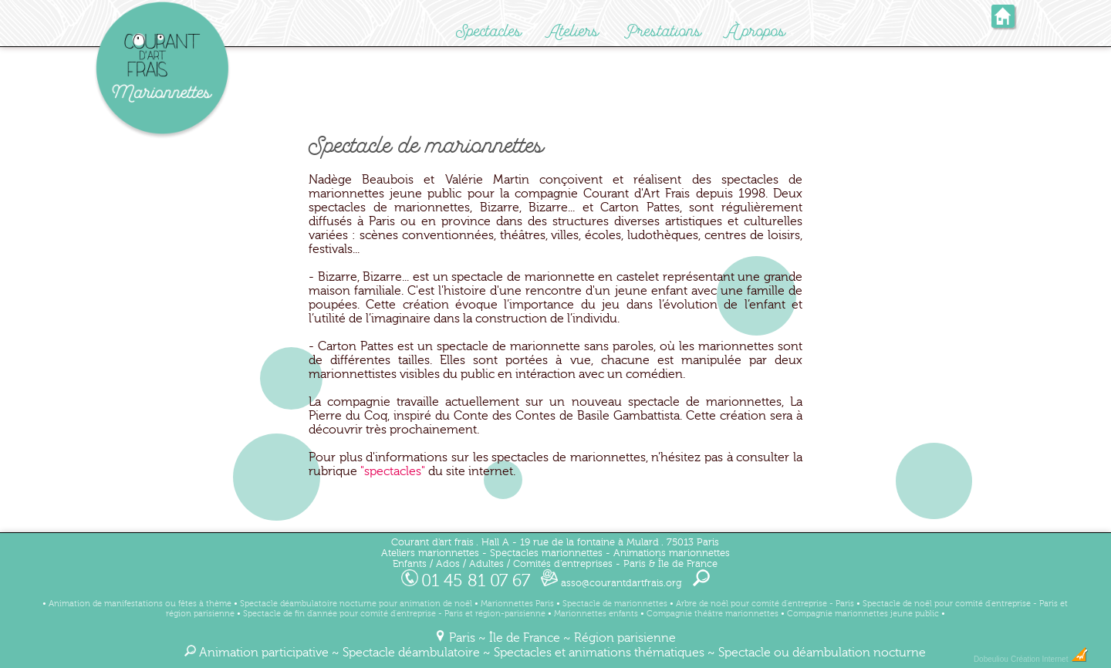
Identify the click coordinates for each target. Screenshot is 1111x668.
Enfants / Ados (426, 563)
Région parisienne (625, 638)
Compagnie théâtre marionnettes (712, 614)
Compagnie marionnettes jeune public (863, 614)
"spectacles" (392, 471)
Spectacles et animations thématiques (599, 653)
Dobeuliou (991, 659)
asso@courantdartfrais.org (611, 583)
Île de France (524, 638)
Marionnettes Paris (517, 604)
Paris (462, 638)
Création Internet (1050, 659)
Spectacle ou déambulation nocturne (822, 653)
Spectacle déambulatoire (411, 653)
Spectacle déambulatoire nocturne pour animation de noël (356, 604)
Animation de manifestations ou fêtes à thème (140, 604)
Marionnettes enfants (596, 614)
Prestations (663, 31)
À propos (756, 31)
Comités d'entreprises (563, 563)
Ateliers (573, 31)
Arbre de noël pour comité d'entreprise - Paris (765, 604)
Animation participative (264, 653)
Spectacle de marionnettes (614, 604)
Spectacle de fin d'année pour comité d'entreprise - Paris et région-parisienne (394, 614)
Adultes (486, 563)
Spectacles (489, 31)
